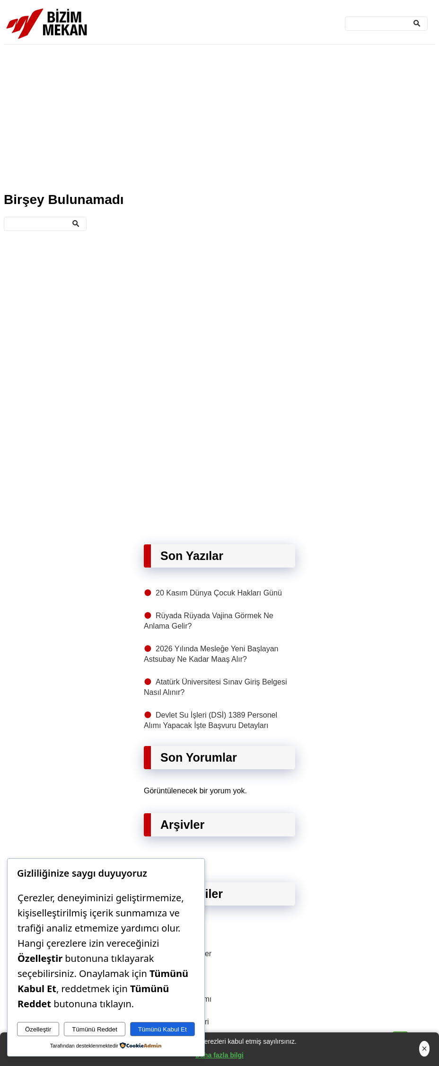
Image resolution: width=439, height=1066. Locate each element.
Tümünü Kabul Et (162, 1029)
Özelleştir (38, 1029)
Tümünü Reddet (94, 1029)
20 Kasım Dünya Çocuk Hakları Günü (219, 593)
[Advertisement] (219, 116)
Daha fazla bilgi (219, 1055)
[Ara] (386, 24)
